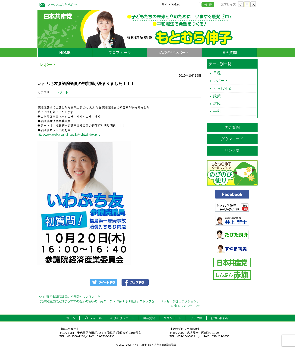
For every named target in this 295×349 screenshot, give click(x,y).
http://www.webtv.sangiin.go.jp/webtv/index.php (68, 134)
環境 (217, 104)
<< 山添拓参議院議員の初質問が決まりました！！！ (74, 296)
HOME (65, 52)
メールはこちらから (58, 4)
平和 (217, 111)
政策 (217, 96)
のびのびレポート (174, 52)
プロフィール (119, 52)
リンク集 (232, 150)
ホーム (70, 318)
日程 (217, 73)
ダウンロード (232, 139)
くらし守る (222, 88)
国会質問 (229, 52)
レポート (62, 92)
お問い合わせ (220, 318)
